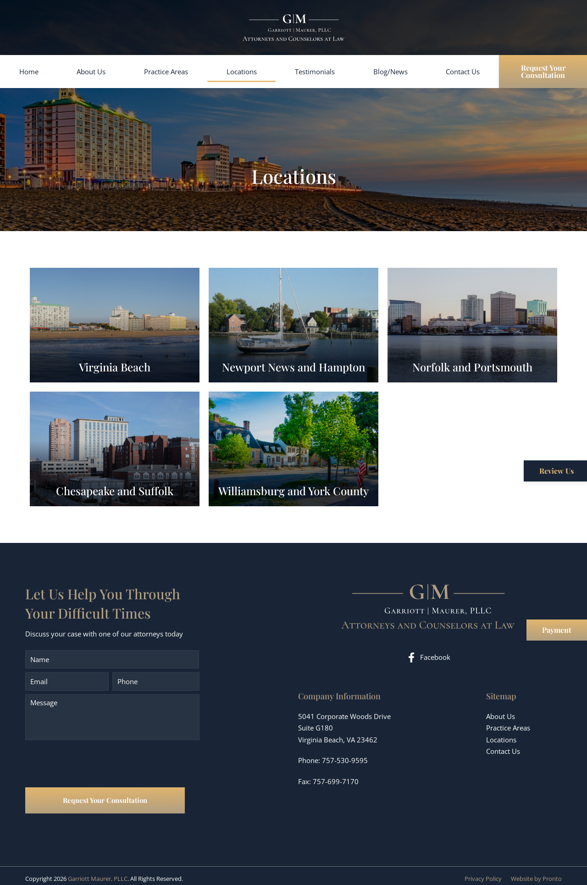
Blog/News (390, 71)
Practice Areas (166, 71)
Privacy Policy (483, 872)
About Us (91, 71)
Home (29, 71)
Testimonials (315, 71)
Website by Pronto (536, 872)
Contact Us (463, 71)
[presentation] (95, 765)
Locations (242, 71)
